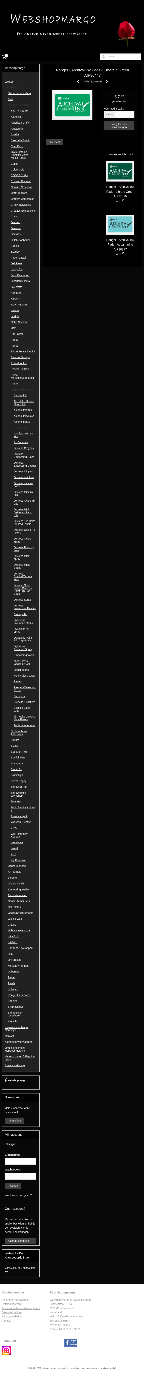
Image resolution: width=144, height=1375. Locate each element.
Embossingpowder (24, 655)
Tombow (16, 801)
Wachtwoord (12, 1169)
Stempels (19, 696)
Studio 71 (16, 769)
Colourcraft (17, 169)
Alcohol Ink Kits (23, 409)
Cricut (14, 216)
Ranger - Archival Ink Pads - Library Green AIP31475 (120, 191)
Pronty (14, 383)
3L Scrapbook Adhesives (19, 732)
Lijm (10, 953)
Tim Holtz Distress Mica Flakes (24, 718)
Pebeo (14, 339)
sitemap (61, 1368)
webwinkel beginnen (80, 1368)
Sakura (15, 739)
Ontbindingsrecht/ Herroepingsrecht (15, 1049)
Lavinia (15, 310)
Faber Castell (18, 257)
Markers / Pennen (18, 965)
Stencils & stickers (24, 701)
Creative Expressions (23, 210)
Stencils (12, 1021)
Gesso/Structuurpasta (20, 912)
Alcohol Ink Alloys (24, 415)
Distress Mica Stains (22, 566)
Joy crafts (16, 286)
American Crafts (20, 122)
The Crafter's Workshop (18, 794)
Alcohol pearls (22, 421)
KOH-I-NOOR (19, 304)
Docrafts (16, 234)
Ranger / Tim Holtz (22, 389)
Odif (13, 327)
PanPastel (17, 333)
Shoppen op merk (18, 105)
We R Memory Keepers (19, 835)
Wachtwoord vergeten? (18, 1195)
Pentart (15, 345)
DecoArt (15, 222)
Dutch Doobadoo (21, 240)
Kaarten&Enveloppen (20, 948)
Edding (15, 245)
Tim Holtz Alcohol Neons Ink (24, 403)
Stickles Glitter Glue (22, 709)
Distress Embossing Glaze (24, 455)
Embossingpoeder (18, 889)
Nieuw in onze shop (19, 93)
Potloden (13, 989)
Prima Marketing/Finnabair (22, 376)
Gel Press (16, 263)
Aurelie (15, 134)
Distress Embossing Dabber (25, 464)
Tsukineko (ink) (19, 816)
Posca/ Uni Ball (20, 369)
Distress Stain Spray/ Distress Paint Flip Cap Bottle (23, 589)
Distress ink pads (24, 471)
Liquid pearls (21, 669)
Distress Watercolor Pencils (25, 607)
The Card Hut (19, 786)
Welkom (9, 81)
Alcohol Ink (20, 395)
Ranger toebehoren (19, 995)
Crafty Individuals (21, 204)
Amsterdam (17, 128)
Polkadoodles (19, 363)
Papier (17, 681)
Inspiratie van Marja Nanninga (16, 1029)
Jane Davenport (20, 275)
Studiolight (17, 775)
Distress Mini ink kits (23, 493)
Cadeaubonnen (17, 865)
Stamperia (17, 763)
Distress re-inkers (24, 477)
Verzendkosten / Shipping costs (20, 1058)
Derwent (16, 228)
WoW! (14, 848)
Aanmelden (14, 1120)
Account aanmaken (19, 1240)
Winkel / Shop (13, 87)
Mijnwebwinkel (109, 1368)
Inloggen (13, 1185)
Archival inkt (21, 427)
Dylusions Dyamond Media (23, 621)
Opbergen (14, 971)
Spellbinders (18, 757)
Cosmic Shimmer (21, 181)
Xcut (13, 854)
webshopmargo (15, 1080)
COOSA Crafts (19, 175)
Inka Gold (13, 936)
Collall (14, 163)
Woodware (17, 842)
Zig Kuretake (18, 860)
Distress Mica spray (22, 557)
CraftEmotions (19, 192)
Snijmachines (15, 1006)
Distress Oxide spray (22, 540)
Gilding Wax (15, 918)
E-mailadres (12, 1154)
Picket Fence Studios (23, 351)
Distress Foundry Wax (24, 549)
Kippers (15, 298)
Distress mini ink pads (23, 485)
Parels (11, 983)
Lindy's (15, 316)
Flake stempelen (17, 895)
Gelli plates (14, 907)
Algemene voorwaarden (19, 1041)
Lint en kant (14, 959)
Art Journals (21, 442)
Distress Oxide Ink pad (24, 502)
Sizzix (14, 745)
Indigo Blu (16, 269)
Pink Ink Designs (20, 357)
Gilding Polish (16, 883)
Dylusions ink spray (21, 630)
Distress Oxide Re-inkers (25, 531)
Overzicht (54, 142)
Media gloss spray (24, 675)
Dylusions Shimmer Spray (23, 648)
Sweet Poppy (18, 781)
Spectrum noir (19, 751)
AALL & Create (19, 111)
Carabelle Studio (20, 140)
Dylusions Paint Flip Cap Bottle (23, 639)
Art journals (14, 871)
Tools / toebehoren (24, 725)
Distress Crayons (24, 448)
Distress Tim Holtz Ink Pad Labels (24, 522)
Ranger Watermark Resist (25, 689)
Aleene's (16, 116)
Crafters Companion (22, 198)
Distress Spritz (22, 599)
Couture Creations (21, 187)
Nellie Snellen (19, 322)
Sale (10, 99)
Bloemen (13, 877)
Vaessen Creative (21, 822)
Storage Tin (20, 614)
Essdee (15, 251)
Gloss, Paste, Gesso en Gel (22, 662)
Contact (9, 1036)
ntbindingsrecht (13, 1303)
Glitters (12, 924)
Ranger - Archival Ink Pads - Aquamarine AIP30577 (120, 244)
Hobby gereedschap (19, 930)
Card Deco (17, 146)
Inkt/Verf (12, 942)
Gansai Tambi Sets (19, 901)
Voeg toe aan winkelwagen (119, 126)
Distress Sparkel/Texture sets (23, 576)
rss (68, 1368)
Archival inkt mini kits (24, 435)
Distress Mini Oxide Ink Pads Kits (23, 512)
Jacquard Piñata (20, 280)
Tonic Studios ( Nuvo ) (23, 809)
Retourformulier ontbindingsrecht (21, 1308)
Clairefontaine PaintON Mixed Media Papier (19, 154)
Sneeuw (12, 1000)
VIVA (14, 827)
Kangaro (16, 292)
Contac (6, 1320)
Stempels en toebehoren (15, 1014)
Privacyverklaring (15, 1065)
